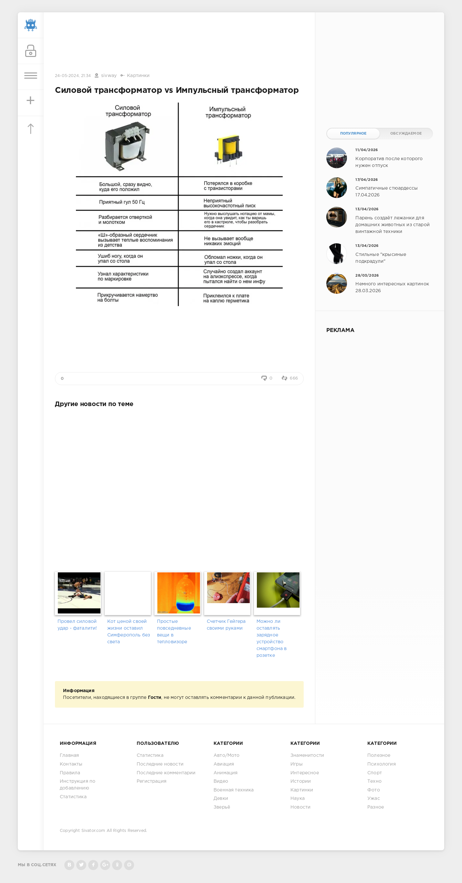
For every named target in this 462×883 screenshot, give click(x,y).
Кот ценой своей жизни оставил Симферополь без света (128, 632)
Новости (300, 807)
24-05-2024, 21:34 (73, 76)
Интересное (304, 773)
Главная (69, 755)
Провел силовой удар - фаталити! (77, 625)
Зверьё (222, 807)
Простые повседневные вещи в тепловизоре (174, 632)
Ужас (373, 798)
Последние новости (160, 764)
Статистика (73, 797)
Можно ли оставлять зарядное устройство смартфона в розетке (272, 638)
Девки (221, 798)
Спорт (374, 773)
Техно (374, 781)
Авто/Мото (227, 755)
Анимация (225, 773)
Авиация (224, 764)
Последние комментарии (166, 773)
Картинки (138, 76)
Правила (70, 773)
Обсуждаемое (406, 133)
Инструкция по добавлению (77, 784)
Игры (296, 764)
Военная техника (234, 790)
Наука (297, 798)
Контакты (71, 764)
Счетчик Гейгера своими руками (226, 625)
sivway (109, 76)
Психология (381, 764)
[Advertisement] (179, 43)
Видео (221, 781)
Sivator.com (93, 831)
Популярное (353, 133)
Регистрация (151, 781)
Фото (373, 790)
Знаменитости (307, 755)
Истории (300, 781)
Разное (375, 807)
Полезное (378, 755)
